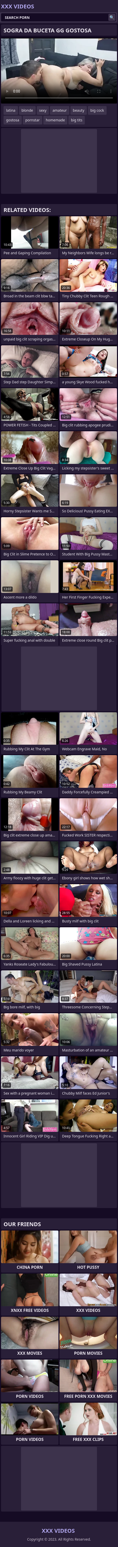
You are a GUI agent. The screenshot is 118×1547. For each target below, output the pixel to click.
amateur (59, 110)
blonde (27, 110)
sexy (43, 110)
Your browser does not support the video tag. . (59, 71)
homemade (55, 120)
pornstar (32, 120)
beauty (78, 110)
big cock (97, 110)
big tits (76, 120)
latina (10, 110)
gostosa (12, 120)
